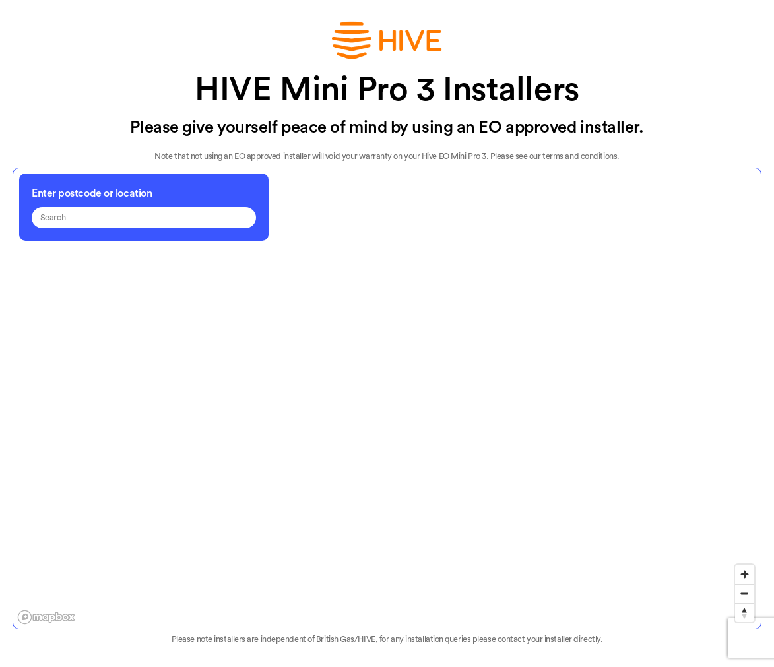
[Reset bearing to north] (744, 612)
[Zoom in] (744, 574)
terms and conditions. (581, 156)
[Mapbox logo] (46, 617)
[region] (387, 399)
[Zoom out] (744, 593)
